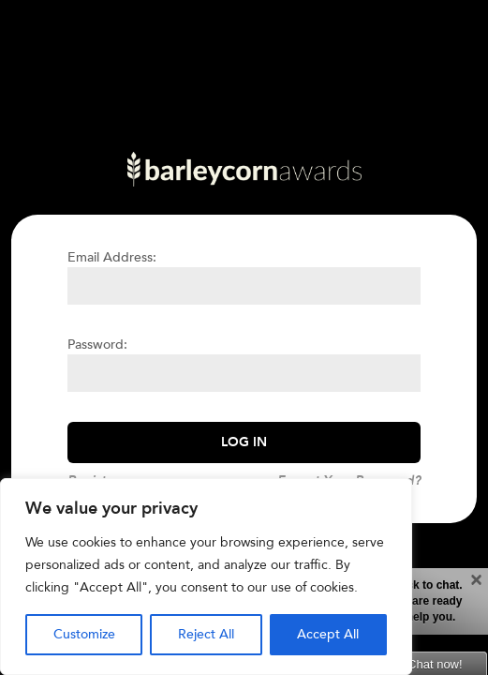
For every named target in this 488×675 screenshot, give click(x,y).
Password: (97, 344)
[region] (206, 576)
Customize (84, 634)
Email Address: (111, 257)
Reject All (206, 634)
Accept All (328, 634)
